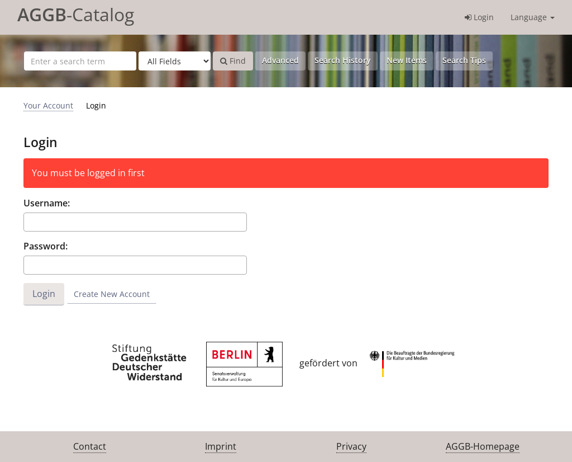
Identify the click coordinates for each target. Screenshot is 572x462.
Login (479, 17)
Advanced (280, 60)
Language (533, 17)
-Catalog (75, 14)
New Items (407, 60)
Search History (342, 60)
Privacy (351, 446)
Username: (46, 203)
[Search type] (175, 60)
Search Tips (464, 60)
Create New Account (112, 294)
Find (233, 60)
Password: (45, 246)
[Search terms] (80, 60)
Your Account (48, 105)
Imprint (220, 446)
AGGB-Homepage (482, 446)
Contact (89, 446)
